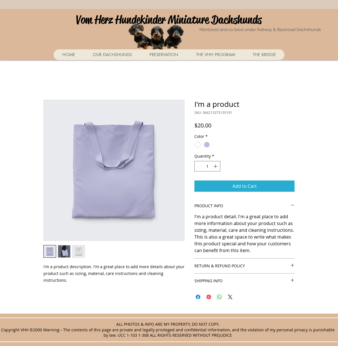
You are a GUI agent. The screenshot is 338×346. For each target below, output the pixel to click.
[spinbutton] (207, 166)
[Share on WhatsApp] (219, 297)
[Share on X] (230, 297)
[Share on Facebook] (198, 297)
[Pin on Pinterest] (208, 297)
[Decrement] (198, 166)
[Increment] (216, 166)
